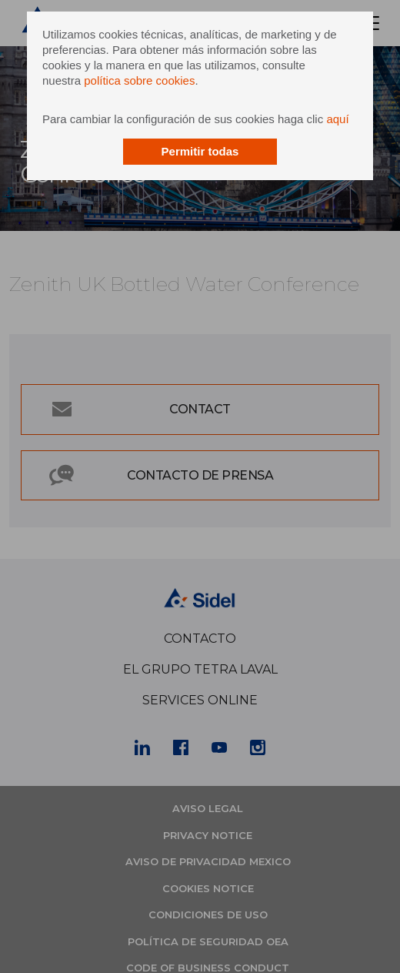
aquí (337, 118)
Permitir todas (200, 151)
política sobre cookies (139, 80)
